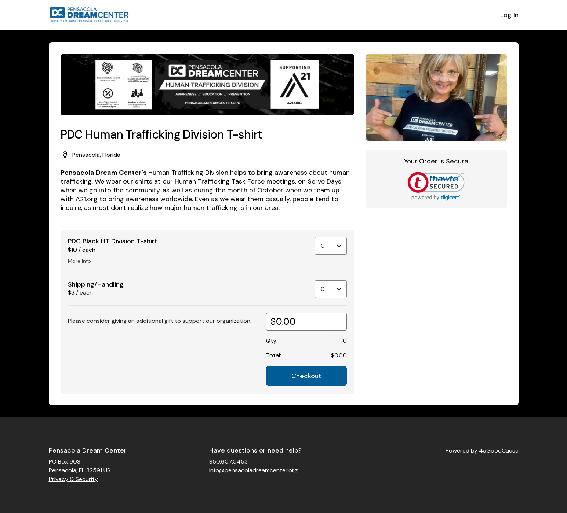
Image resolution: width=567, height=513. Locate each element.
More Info (79, 261)
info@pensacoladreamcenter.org (253, 470)
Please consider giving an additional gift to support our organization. (159, 321)
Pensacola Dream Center (88, 450)
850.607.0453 (228, 461)
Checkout (306, 376)
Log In (509, 15)
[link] (436, 186)
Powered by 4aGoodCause (482, 450)
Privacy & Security (73, 479)
